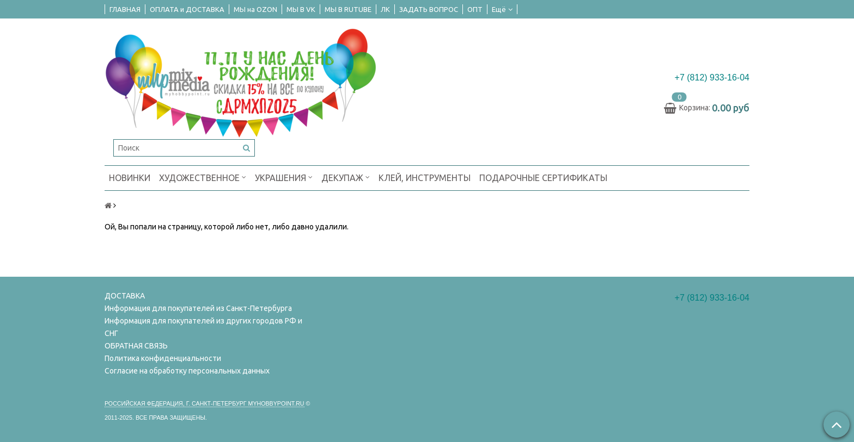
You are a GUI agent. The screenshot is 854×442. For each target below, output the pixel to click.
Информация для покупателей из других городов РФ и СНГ (203, 327)
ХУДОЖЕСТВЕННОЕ (202, 177)
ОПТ (475, 9)
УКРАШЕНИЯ (284, 177)
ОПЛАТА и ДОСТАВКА (187, 9)
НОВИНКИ (129, 178)
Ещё (502, 9)
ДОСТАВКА (125, 295)
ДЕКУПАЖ (345, 177)
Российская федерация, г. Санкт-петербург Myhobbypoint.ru (204, 403)
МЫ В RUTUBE (348, 9)
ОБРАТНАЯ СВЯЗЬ (136, 345)
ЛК (385, 9)
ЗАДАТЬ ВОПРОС (428, 9)
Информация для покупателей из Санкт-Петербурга (198, 308)
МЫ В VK (300, 9)
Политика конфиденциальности (163, 358)
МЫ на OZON (255, 9)
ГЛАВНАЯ (125, 9)
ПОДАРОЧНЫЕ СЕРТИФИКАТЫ (543, 178)
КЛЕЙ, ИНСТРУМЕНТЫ (425, 178)
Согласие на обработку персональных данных (187, 370)
